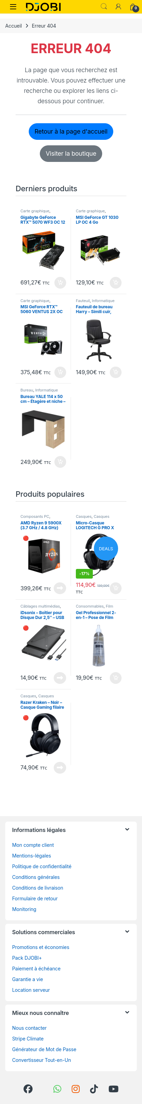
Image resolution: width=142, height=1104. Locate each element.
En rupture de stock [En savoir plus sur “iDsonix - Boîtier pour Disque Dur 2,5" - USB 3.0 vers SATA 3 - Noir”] (60, 678)
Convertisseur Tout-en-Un (41, 1060)
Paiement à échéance (36, 968)
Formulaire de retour (34, 898)
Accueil (13, 26)
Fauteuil (83, 300)
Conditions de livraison (37, 888)
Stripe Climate (28, 1039)
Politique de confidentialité (41, 866)
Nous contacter (29, 1028)
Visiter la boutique (71, 153)
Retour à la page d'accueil (71, 131)
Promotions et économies (40, 947)
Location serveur (31, 990)
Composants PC (34, 516)
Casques (83, 516)
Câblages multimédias (40, 606)
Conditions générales (36, 877)
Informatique (103, 300)
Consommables (90, 606)
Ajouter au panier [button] (60, 283)
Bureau (26, 390)
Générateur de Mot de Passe (44, 1049)
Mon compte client (33, 845)
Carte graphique (34, 211)
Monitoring (24, 909)
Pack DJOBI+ (27, 958)
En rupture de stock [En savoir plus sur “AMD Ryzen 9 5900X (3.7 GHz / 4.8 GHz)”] (60, 588)
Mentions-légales (31, 856)
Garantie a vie (27, 979)
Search (104, 6)
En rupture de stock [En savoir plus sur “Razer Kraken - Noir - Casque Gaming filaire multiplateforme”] (60, 768)
